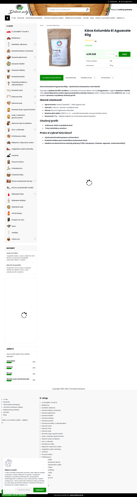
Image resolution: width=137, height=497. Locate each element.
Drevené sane (15, 90)
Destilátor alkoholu (17, 44)
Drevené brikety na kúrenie (20, 51)
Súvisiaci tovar (88, 78)
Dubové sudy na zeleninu (19, 123)
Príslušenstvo (14, 168)
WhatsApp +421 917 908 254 (14, 495)
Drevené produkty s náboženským (17, 83)
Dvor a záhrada (15, 130)
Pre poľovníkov (15, 162)
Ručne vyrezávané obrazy (19, 181)
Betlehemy (13, 38)
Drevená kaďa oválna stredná (26, 294)
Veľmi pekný (11, 361)
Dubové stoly (14, 97)
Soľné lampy (14, 213)
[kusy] (110, 54)
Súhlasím (40, 490)
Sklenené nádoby (16, 200)
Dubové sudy (14, 103)
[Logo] (18, 10)
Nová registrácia (126, 2)
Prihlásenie (113, 2)
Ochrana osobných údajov (54, 18)
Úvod (41, 25)
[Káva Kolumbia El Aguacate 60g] (59, 47)
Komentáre (107, 78)
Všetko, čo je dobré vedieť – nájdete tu (109, 18)
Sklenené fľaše (15, 194)
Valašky (12, 233)
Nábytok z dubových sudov (20, 143)
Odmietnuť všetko (24, 490)
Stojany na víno (15, 220)
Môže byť (10, 367)
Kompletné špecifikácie (51, 78)
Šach (11, 226)
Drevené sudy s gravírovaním (21, 110)
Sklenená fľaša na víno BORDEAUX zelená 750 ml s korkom (27, 310)
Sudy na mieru (12, 253)
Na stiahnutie (71, 78)
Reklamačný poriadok (73, 18)
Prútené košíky (15, 175)
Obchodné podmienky (34, 18)
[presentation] (41, 179)
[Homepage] (7, 18)
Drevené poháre (15, 77)
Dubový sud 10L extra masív (120, 184)
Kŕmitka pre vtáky (16, 136)
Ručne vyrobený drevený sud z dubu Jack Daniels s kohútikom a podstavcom (50, 183)
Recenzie (20, 18)
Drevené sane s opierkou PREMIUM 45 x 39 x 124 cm (74, 182)
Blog (92, 18)
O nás (14, 18)
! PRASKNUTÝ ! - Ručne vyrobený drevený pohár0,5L (26, 330)
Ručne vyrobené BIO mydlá (20, 187)
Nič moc (9, 373)
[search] (87, 9)
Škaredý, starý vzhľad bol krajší (18, 379)
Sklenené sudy (15, 207)
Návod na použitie (14, 265)
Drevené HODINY (16, 64)
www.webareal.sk (76, 495)
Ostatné (12, 155)
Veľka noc (13, 239)
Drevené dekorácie (17, 57)
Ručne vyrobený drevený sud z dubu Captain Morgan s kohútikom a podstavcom (97, 183)
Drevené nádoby (16, 70)
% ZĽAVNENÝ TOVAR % (18, 31)
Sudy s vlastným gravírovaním (16, 116)
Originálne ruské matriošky (20, 149)
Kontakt (86, 18)
